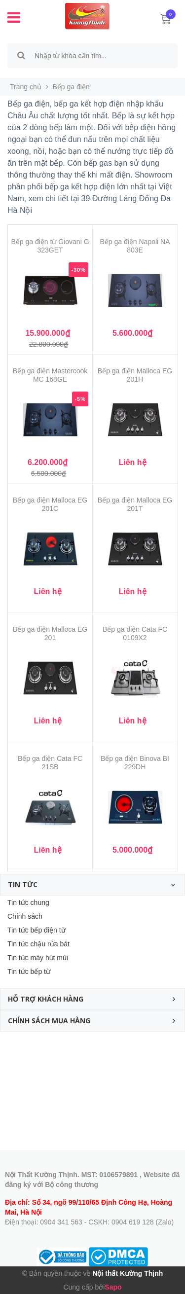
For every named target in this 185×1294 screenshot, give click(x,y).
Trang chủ (25, 87)
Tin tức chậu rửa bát (38, 944)
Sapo (113, 1287)
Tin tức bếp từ (28, 971)
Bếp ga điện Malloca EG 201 (50, 633)
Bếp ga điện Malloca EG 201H (135, 375)
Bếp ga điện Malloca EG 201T (135, 504)
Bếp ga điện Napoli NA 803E (135, 246)
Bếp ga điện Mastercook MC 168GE (50, 375)
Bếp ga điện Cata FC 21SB (50, 763)
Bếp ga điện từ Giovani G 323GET (50, 246)
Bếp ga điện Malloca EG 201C (50, 504)
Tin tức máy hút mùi (37, 958)
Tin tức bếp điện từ (36, 930)
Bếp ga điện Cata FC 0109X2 (135, 633)
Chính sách (24, 916)
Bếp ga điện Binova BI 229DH (135, 763)
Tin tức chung (28, 902)
